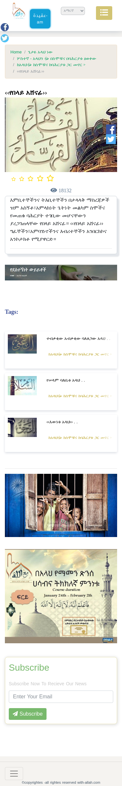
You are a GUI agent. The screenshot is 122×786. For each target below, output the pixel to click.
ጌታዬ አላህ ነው (40, 52)
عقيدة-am (40, 18)
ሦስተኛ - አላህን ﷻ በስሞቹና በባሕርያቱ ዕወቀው (56, 58)
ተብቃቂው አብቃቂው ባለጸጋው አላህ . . (78, 338)
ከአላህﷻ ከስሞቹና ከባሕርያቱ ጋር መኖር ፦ (51, 65)
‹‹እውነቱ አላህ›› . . (62, 422)
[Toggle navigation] (14, 773)
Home (16, 52)
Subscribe (29, 668)
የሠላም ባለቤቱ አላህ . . (66, 380)
